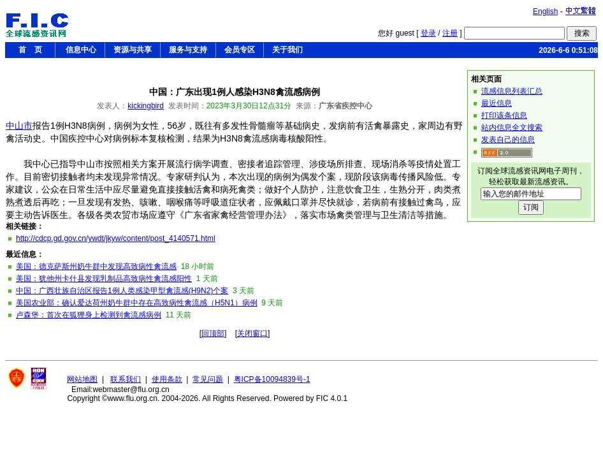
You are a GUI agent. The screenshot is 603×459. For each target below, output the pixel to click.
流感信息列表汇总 (511, 91)
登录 (428, 33)
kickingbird (145, 105)
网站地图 (82, 379)
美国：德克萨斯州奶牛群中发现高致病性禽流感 (96, 266)
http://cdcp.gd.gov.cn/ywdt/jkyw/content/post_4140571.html (115, 238)
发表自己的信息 (508, 139)
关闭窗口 (252, 333)
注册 (450, 33)
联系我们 (125, 379)
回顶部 (212, 333)
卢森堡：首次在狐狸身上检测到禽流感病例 (88, 314)
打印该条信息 (504, 115)
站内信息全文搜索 (511, 127)
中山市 (19, 125)
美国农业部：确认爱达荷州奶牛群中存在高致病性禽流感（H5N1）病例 (137, 302)
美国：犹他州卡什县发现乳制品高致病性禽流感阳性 (104, 278)
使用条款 (167, 379)
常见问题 (208, 379)
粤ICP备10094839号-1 (272, 379)
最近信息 (496, 103)
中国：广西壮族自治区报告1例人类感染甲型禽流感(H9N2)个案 (122, 290)
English (545, 11)
